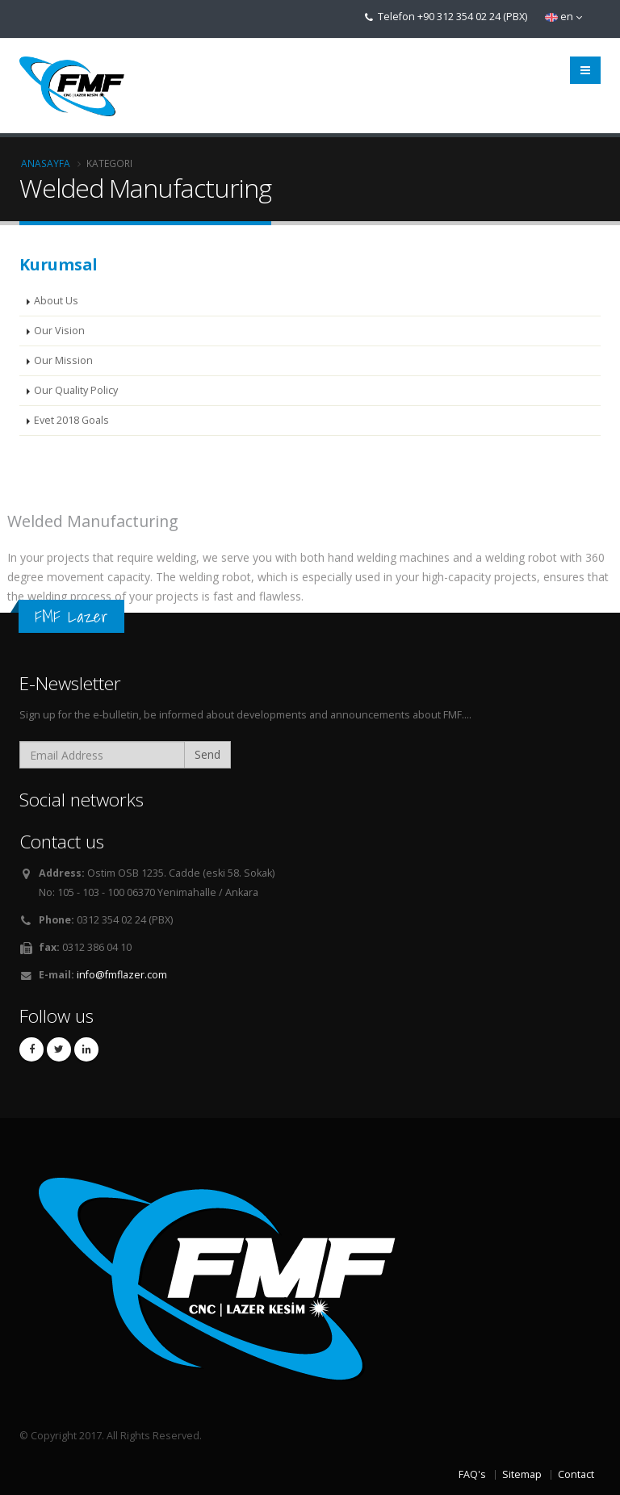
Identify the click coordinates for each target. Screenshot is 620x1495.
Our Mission (63, 360)
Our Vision (59, 330)
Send (207, 754)
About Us (56, 301)
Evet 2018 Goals (71, 420)
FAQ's (472, 1474)
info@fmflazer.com (122, 975)
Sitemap (522, 1474)
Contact (576, 1474)
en (563, 16)
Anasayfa (45, 163)
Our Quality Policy (76, 390)
